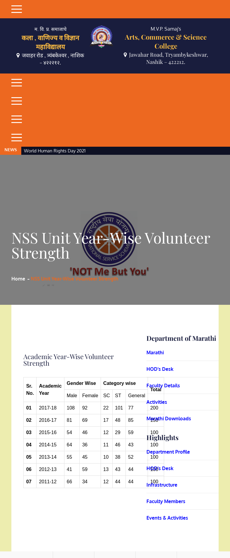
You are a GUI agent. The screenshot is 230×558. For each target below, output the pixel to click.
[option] (102, 114)
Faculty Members (165, 465)
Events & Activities (167, 481)
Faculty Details (163, 349)
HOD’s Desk (159, 332)
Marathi (155, 316)
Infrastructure (161, 448)
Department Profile (168, 415)
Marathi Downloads (168, 382)
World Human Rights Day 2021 (55, 114)
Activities (156, 365)
